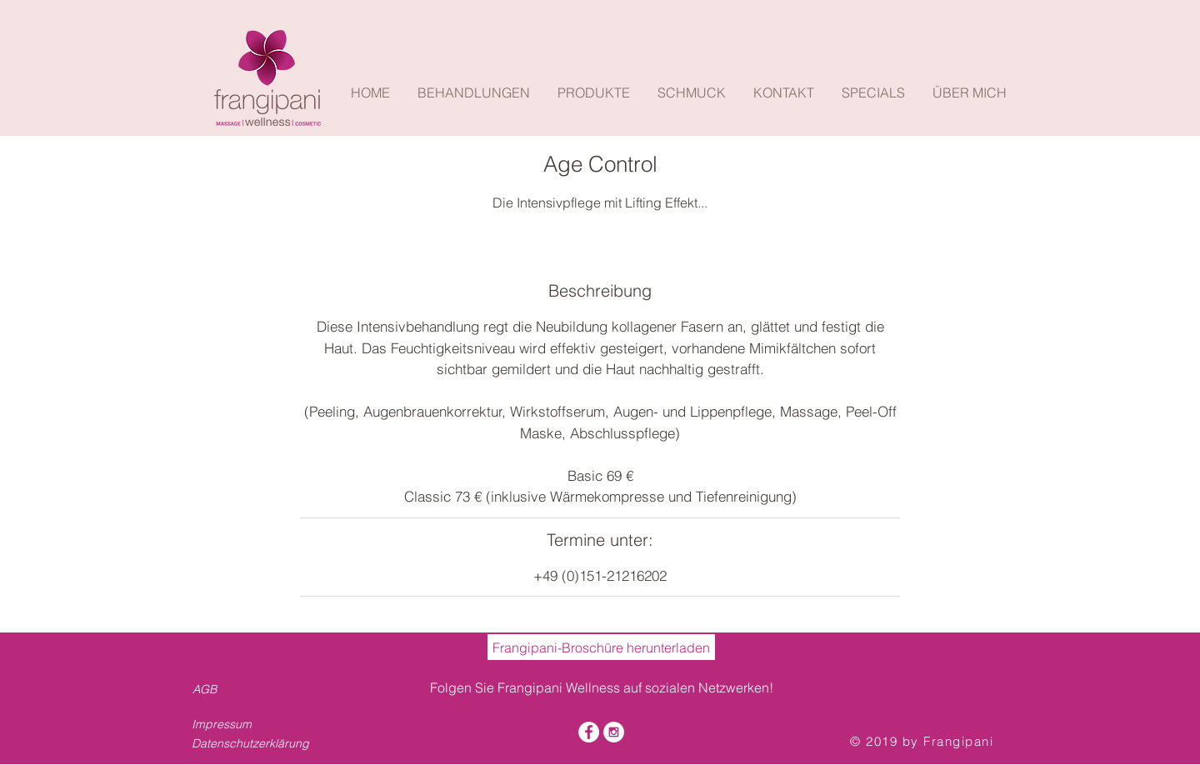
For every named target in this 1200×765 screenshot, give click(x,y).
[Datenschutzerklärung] (255, 743)
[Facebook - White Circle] (588, 732)
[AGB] (207, 689)
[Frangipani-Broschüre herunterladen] (601, 647)
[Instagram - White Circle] (613, 732)
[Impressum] (241, 724)
